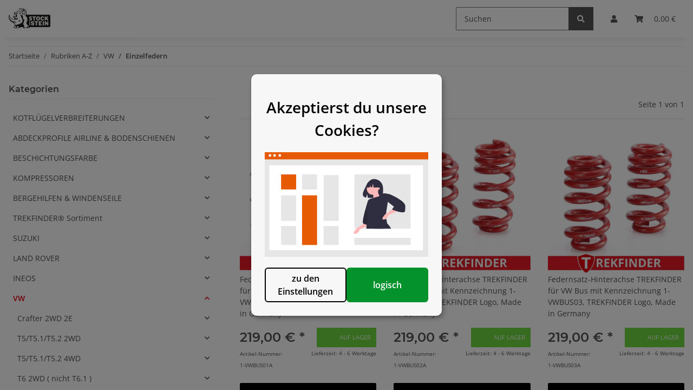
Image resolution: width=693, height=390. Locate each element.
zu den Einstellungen (291, 303)
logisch (402, 303)
